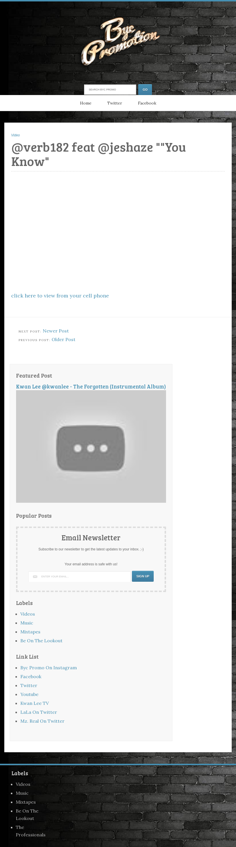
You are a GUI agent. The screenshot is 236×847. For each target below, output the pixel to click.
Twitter (114, 103)
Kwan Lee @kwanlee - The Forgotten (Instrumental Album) (91, 386)
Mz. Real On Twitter (42, 721)
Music (26, 623)
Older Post (63, 339)
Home (85, 103)
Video (15, 135)
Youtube (29, 694)
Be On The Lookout (41, 640)
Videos (27, 614)
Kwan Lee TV (34, 703)
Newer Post (56, 331)
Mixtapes (30, 632)
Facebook (147, 103)
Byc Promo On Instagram (48, 667)
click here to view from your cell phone (60, 295)
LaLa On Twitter (38, 712)
